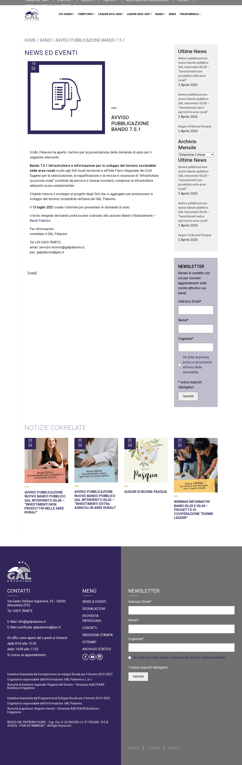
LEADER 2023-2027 (138, 14)
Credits (174, 748)
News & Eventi (94, 602)
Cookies (154, 748)
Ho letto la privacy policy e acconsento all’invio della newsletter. (197, 364)
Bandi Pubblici (40, 221)
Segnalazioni (93, 609)
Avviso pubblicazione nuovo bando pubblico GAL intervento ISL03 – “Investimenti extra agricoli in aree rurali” (193, 103)
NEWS (172, 14)
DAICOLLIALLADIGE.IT (38, 5)
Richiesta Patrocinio (91, 618)
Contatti (89, 628)
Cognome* (186, 339)
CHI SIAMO (66, 14)
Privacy (133, 748)
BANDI (159, 14)
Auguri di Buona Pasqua (194, 126)
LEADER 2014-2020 (110, 14)
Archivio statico (96, 649)
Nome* (183, 320)
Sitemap (89, 642)
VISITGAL (65, 5)
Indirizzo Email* (189, 301)
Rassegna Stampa (97, 635)
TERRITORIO (85, 14)
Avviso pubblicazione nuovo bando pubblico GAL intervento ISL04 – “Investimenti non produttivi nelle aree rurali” (193, 69)
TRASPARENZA (189, 14)
